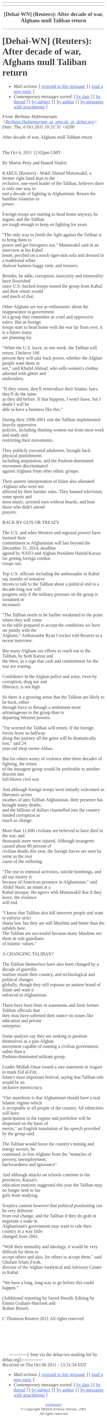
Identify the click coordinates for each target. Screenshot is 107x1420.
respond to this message (63, 86)
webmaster (53, 1404)
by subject (41, 101)
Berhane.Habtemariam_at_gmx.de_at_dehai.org (49, 121)
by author (65, 101)
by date (83, 96)
